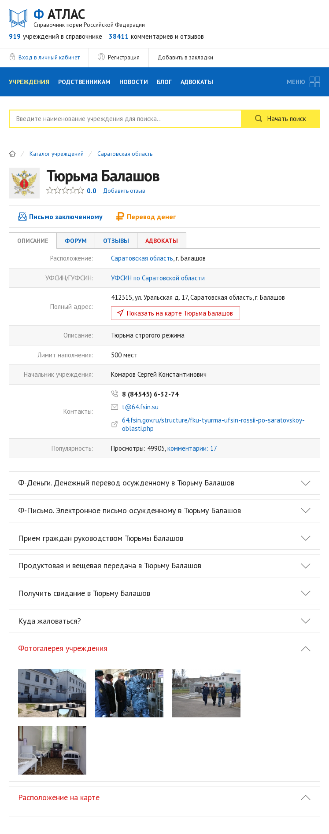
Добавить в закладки (185, 57)
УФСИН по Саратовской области (158, 278)
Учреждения (29, 82)
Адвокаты (197, 82)
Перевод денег (146, 216)
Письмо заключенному (60, 216)
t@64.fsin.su (140, 407)
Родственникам (84, 82)
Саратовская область (124, 154)
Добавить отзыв (124, 191)
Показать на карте (180, 313)
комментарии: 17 (192, 448)
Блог (164, 82)
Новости (133, 82)
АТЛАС (89, 17)
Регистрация (124, 57)
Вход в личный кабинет (49, 57)
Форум (76, 241)
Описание (32, 241)
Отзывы (116, 241)
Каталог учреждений (57, 154)
